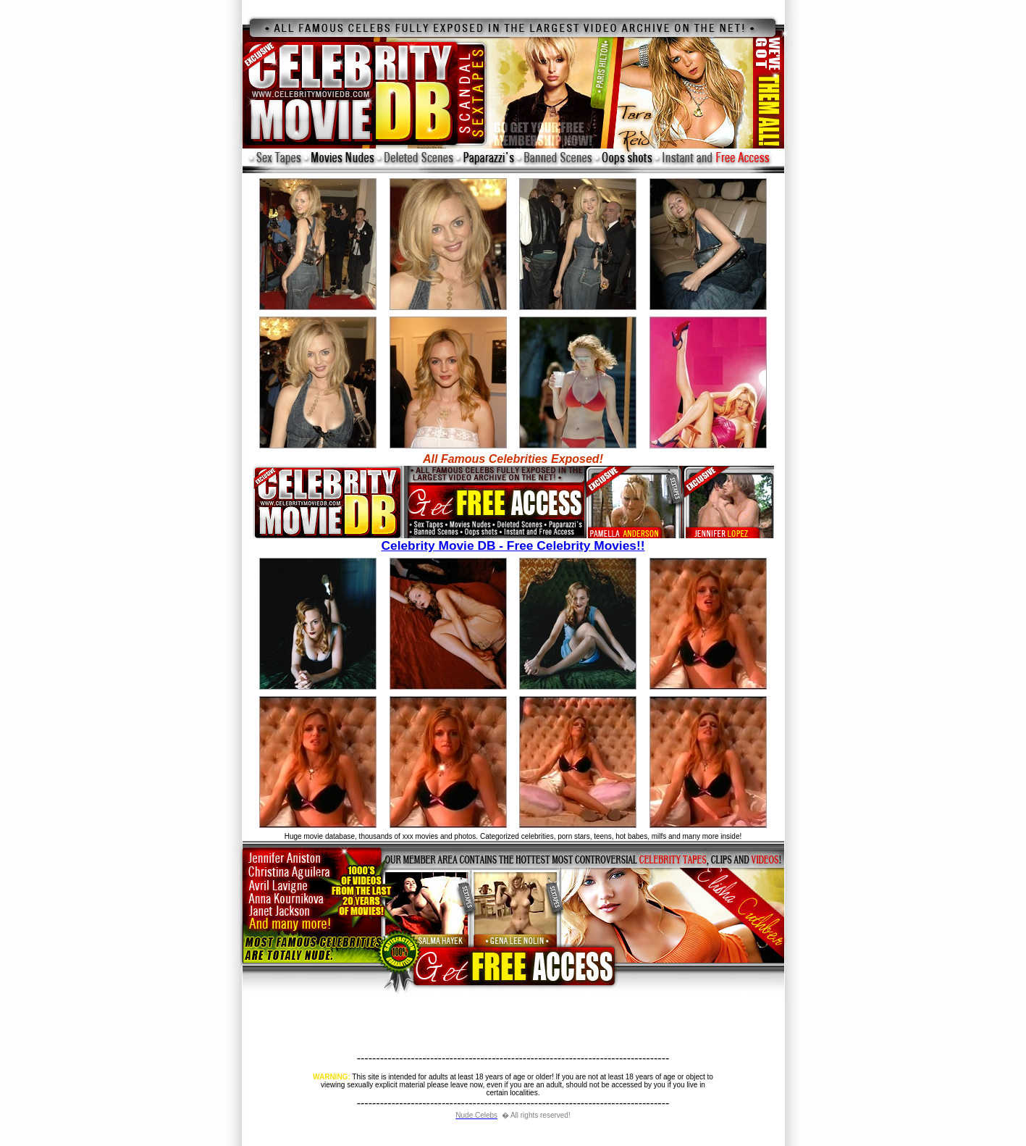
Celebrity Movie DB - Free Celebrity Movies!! (513, 540)
